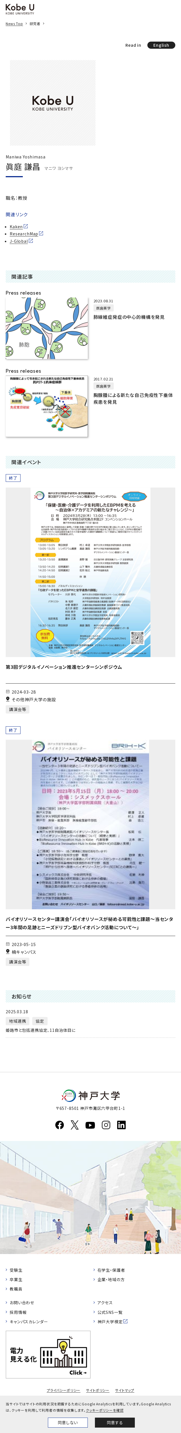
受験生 (16, 1270)
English (161, 45)
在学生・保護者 (111, 1270)
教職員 (16, 1289)
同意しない (68, 1422)
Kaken (16, 226)
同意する (115, 1422)
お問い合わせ (22, 1302)
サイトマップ (124, 1390)
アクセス (105, 1302)
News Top (14, 23)
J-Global (19, 241)
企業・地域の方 (111, 1279)
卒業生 (16, 1279)
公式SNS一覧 (110, 1312)
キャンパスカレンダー (29, 1321)
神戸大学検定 (110, 1321)
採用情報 (18, 1312)
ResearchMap (24, 234)
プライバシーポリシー (63, 1390)
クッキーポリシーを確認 (104, 1410)
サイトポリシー (97, 1390)
